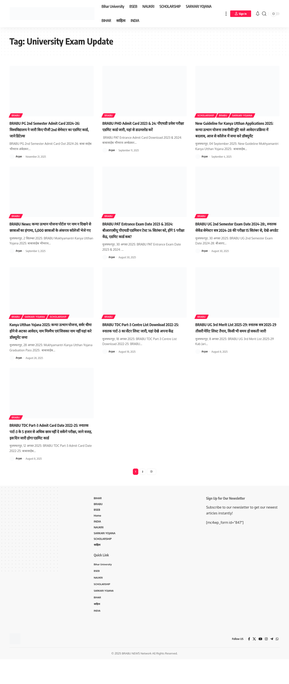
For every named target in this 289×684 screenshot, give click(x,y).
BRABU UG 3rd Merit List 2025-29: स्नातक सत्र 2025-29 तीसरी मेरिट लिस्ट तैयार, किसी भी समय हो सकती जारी (236, 336)
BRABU (17, 114)
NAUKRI (99, 548)
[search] (264, 13)
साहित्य (97, 567)
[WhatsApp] (277, 664)
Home (98, 536)
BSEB (97, 530)
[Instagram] (265, 664)
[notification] (257, 13)
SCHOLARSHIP (207, 114)
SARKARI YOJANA (251, 114)
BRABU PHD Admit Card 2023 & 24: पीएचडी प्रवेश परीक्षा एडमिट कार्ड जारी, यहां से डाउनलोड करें (142, 129)
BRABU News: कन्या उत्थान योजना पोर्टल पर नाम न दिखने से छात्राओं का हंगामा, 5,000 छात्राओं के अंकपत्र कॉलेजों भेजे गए (50, 236)
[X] (253, 664)
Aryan (19, 156)
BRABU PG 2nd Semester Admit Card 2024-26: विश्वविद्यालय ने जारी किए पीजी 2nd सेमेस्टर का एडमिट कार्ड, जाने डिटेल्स (50, 129)
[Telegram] (271, 664)
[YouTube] (260, 664)
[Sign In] (240, 13)
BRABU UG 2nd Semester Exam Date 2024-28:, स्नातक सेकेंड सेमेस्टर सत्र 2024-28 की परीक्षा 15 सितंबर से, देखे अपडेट (235, 236)
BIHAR (98, 517)
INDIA (98, 542)
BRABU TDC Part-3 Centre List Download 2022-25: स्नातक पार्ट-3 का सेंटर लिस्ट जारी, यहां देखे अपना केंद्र (142, 336)
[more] (226, 13)
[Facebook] (248, 664)
